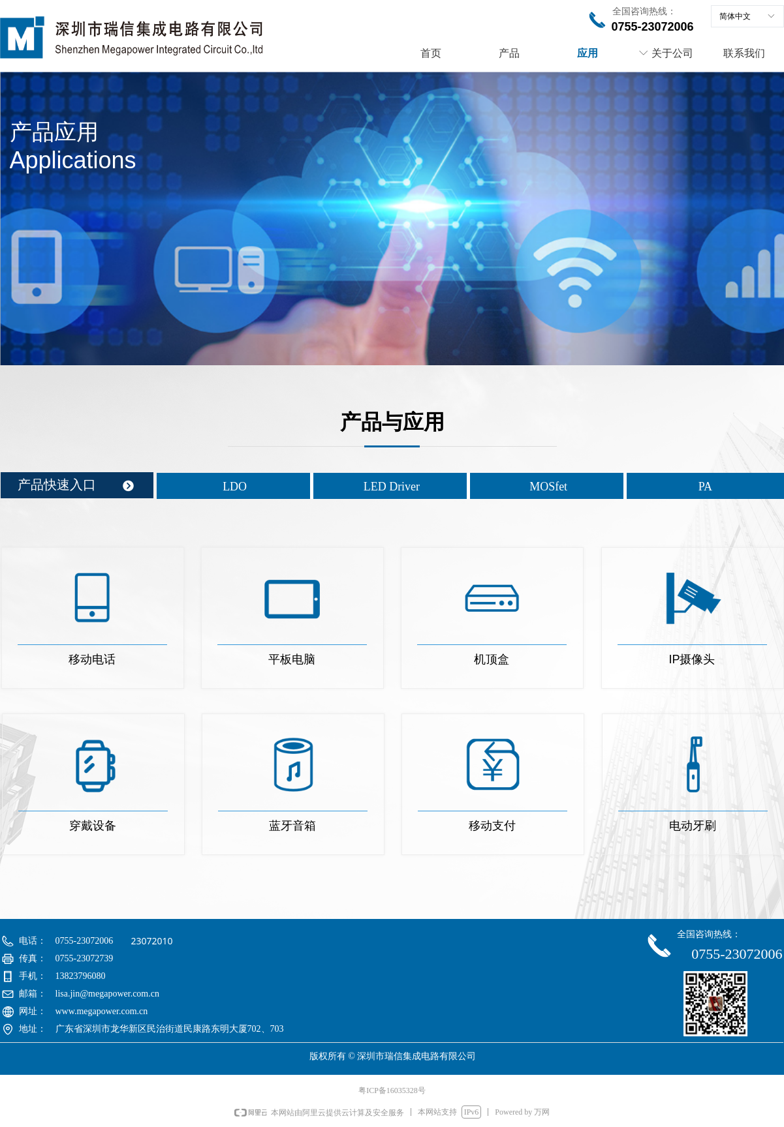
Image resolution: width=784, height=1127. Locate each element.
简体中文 (735, 16)
